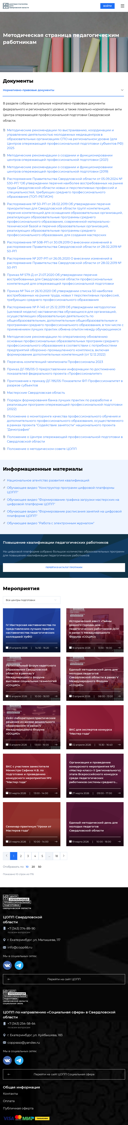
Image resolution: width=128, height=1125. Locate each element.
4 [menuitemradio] (35, 856)
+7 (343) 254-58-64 (19, 1023)
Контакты (10, 1093)
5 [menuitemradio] (42, 856)
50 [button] (39, 866)
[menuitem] (63, 856)
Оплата (9, 1101)
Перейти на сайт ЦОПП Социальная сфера (51, 1074)
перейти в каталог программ (64, 567)
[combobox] (31, 600)
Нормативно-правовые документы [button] (63, 90)
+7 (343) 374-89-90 (19, 928)
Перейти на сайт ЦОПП (44, 979)
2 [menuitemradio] (21, 856)
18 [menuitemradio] (56, 856)
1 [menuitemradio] (13, 856)
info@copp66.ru (17, 947)
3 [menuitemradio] (28, 856)
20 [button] (33, 866)
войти (107, 6)
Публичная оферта (18, 1108)
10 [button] (27, 866)
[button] (122, 5)
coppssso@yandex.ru (21, 1042)
